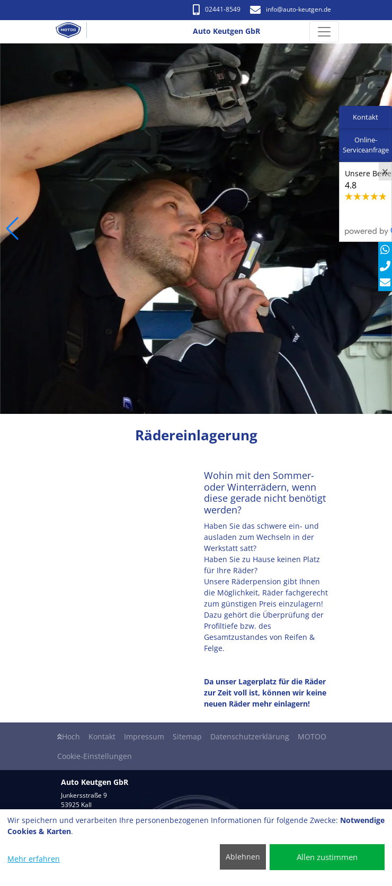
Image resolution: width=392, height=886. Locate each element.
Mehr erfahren (33, 859)
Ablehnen (243, 857)
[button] (12, 228)
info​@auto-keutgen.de (290, 9)
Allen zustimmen (327, 857)
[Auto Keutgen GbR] (72, 31)
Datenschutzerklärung (249, 736)
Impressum (144, 736)
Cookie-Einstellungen (94, 756)
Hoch (68, 736)
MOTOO (312, 736)
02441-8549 (216, 9)
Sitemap (187, 736)
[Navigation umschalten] (324, 31)
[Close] (385, 171)
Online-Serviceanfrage (366, 145)
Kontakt (101, 736)
